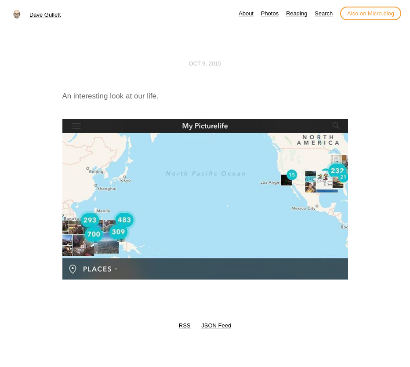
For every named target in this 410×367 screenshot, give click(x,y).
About (246, 13)
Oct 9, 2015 (205, 63)
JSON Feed (216, 325)
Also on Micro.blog (370, 13)
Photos (270, 13)
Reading (296, 13)
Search (324, 13)
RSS (185, 325)
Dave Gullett (45, 14)
